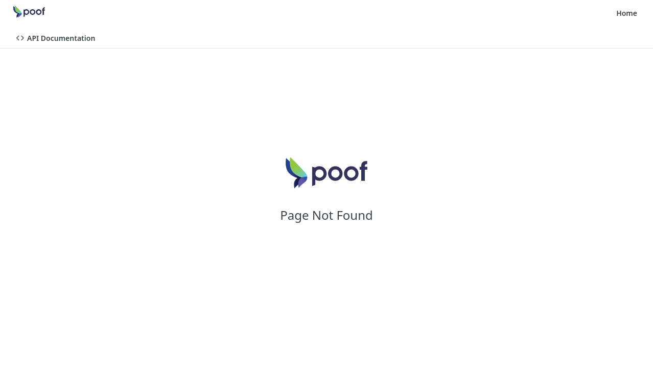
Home (626, 13)
